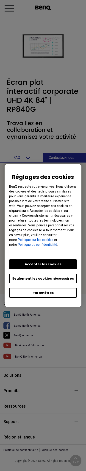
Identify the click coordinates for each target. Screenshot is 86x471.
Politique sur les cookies (35, 240)
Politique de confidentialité (37, 244)
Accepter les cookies (43, 264)
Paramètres (43, 292)
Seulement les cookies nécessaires (43, 278)
